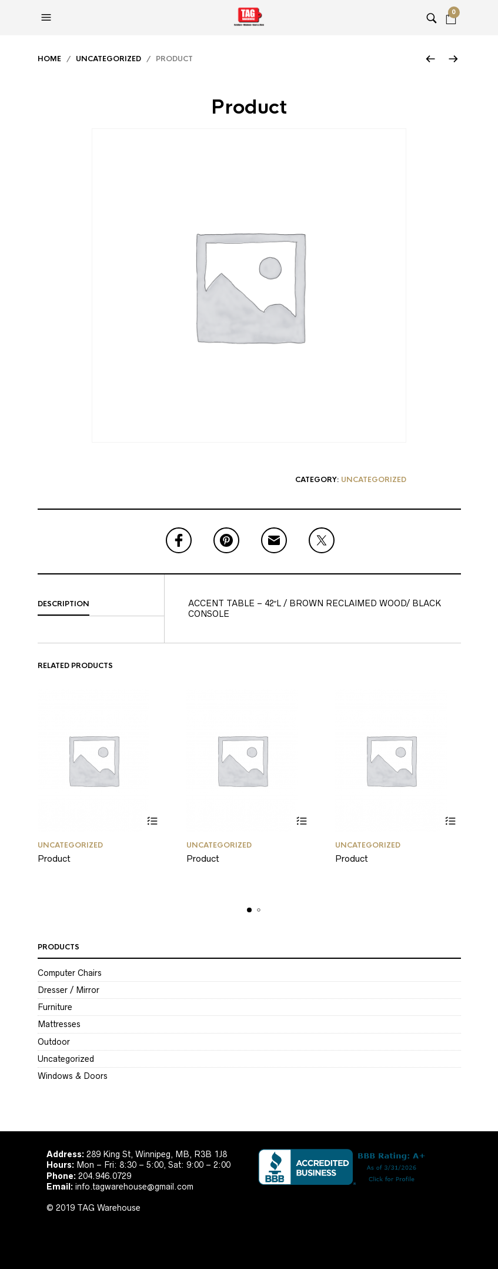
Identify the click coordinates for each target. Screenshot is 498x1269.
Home (49, 59)
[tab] (101, 604)
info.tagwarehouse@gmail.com (134, 1186)
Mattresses (59, 1024)
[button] (48, 17)
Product (54, 858)
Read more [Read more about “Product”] (152, 821)
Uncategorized (108, 59)
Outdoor (54, 1042)
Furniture (55, 1007)
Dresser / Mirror (68, 990)
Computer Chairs (70, 973)
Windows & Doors (73, 1076)
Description (63, 604)
